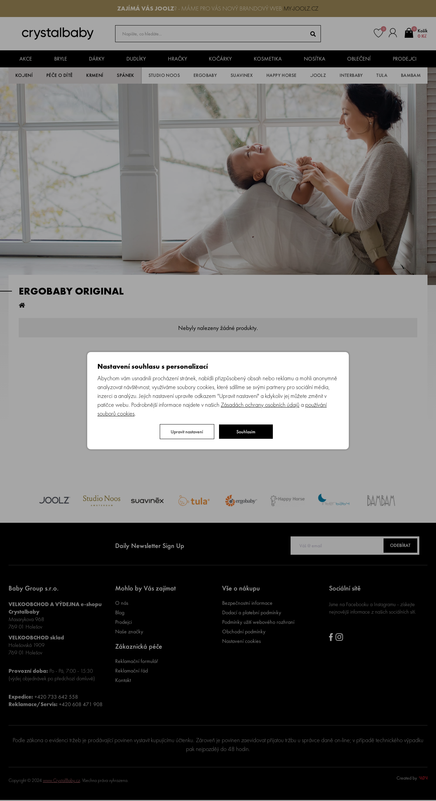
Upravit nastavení (187, 432)
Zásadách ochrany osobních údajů (260, 404)
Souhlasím (245, 432)
